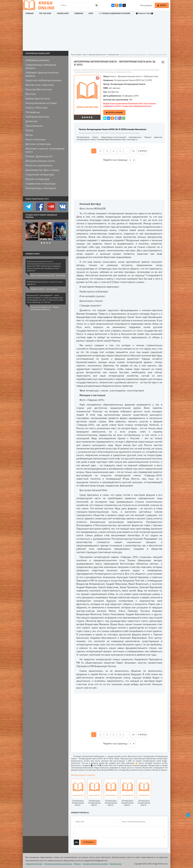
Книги (113, 76)
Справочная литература (40, 183)
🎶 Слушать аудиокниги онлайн (114, 13)
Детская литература (38, 143)
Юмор (29, 134)
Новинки (78, 13)
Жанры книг (63, 13)
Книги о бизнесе (35, 139)
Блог (91, 13)
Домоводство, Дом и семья (42, 169)
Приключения (34, 125)
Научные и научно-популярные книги (45, 150)
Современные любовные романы (40, 66)
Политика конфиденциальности (58, 864)
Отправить (88, 842)
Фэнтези (30, 93)
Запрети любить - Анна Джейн (44, 289)
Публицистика (151, 76)
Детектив (31, 121)
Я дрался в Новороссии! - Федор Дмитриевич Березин (45, 308)
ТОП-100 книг (45, 13)
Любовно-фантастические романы (42, 74)
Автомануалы (116, 864)
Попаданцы (32, 112)
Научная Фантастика (38, 89)
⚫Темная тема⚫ (144, 13)
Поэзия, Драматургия (38, 156)
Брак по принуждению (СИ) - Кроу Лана (48, 275)
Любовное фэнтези (37, 116)
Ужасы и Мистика (36, 107)
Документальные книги (129, 76)
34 (133, 151)
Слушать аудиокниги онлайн (95, 864)
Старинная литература (39, 174)
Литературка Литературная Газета (127, 84)
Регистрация (146, 5)
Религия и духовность (39, 165)
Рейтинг (77, 864)
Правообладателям (34, 864)
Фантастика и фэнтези (39, 84)
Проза (29, 130)
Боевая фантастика (37, 98)
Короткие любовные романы (43, 80)
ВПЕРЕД (142, 151)
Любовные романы (37, 60)
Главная (29, 13)
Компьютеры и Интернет (40, 188)
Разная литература (37, 179)
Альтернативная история (41, 103)
